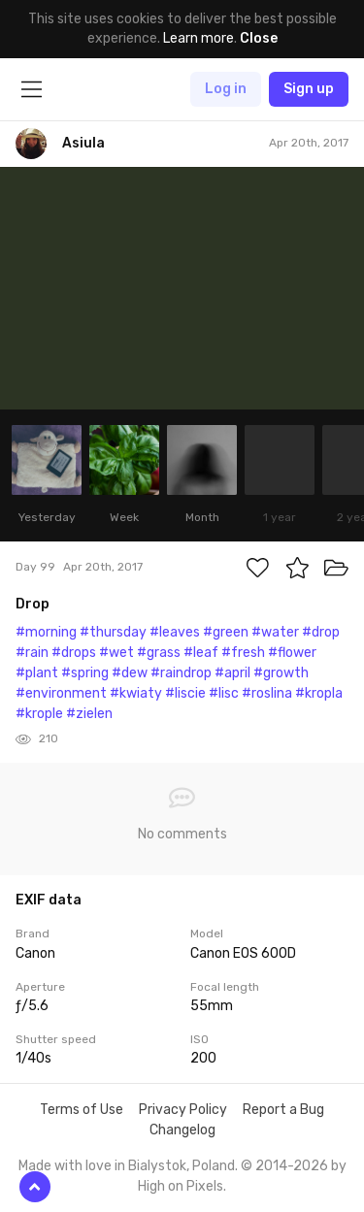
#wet (116, 652)
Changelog (182, 1130)
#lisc (224, 693)
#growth (281, 673)
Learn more (198, 38)
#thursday (113, 632)
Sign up (308, 89)
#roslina (267, 693)
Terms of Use (81, 1109)
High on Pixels (180, 1186)
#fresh (243, 652)
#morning (46, 632)
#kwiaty (136, 693)
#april (232, 673)
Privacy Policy (183, 1109)
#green (225, 632)
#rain (32, 652)
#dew (130, 673)
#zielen (89, 713)
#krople (39, 713)
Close (259, 38)
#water (275, 632)
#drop (321, 632)
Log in (226, 89)
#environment (61, 693)
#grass (159, 652)
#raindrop (181, 673)
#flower (292, 652)
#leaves (174, 632)
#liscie (185, 693)
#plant (37, 673)
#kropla (319, 693)
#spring (85, 673)
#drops (73, 652)
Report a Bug (283, 1109)
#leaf (200, 652)
